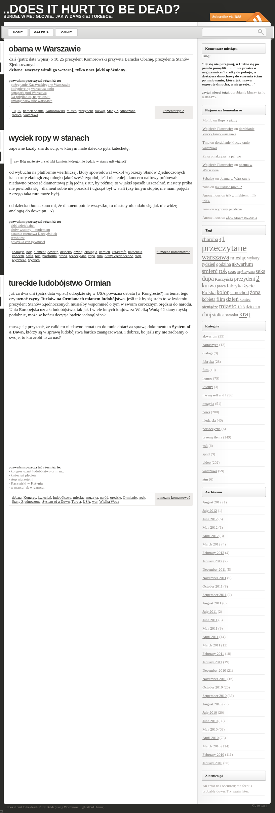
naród (104, 497)
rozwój (100, 111)
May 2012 (210, 527)
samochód (239, 292)
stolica (17, 115)
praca (221, 286)
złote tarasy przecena (241, 217)
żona (255, 292)
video (206, 462)
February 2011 (213, 653)
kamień (104, 252)
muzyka (92, 497)
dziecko (66, 252)
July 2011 (209, 611)
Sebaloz (208, 178)
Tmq (205, 142)
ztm (205, 479)
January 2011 (212, 662)
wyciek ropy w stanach (49, 137)
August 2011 (211, 603)
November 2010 (214, 679)
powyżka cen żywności (28, 242)
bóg (29, 252)
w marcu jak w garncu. (28, 487)
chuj (206, 314)
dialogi (207, 353)
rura (100, 256)
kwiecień (44, 497)
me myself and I (214, 395)
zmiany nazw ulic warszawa (31, 101)
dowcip (52, 252)
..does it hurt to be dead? (91, 9)
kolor (223, 292)
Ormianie (130, 497)
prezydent (85, 111)
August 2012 (212, 502)
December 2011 (214, 569)
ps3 (204, 446)
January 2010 (212, 763)
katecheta (135, 252)
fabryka (234, 285)
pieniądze (210, 307)
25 (19, 111)
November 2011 (214, 578)
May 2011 (210, 628)
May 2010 (210, 729)
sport (206, 454)
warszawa (31, 115)
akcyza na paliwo (228, 156)
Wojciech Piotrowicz (217, 129)
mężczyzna (245, 271)
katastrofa (119, 252)
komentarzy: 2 (173, 111)
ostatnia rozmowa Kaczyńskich (34, 234)
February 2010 (213, 754)
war (94, 501)
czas (232, 271)
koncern (18, 256)
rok (223, 270)
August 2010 (212, 704)
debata (17, 497)
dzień (232, 299)
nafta (29, 256)
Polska (208, 292)
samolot (231, 315)
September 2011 (214, 595)
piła (38, 256)
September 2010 (214, 696)
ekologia (90, 252)
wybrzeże (19, 260)
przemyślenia (212, 437)
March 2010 (211, 746)
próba (62, 256)
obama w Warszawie (45, 48)
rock (142, 497)
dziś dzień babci (23, 225)
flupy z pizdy (227, 120)
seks (260, 271)
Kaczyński (224, 279)
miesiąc (79, 497)
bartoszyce (210, 345)
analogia (18, 252)
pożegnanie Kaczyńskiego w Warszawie (40, 84)
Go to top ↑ (259, 805)
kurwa (209, 285)
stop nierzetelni (22, 479)
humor (207, 378)
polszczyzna (211, 429)
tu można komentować (173, 252)
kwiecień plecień (23, 475)
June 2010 (210, 721)
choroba (210, 239)
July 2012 (209, 510)
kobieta (208, 299)
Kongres (30, 497)
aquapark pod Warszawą (29, 93)
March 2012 (211, 544)
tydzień (208, 264)
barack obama (33, 111)
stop (138, 256)
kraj (244, 314)
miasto (71, 111)
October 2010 (212, 687)
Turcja (76, 501)
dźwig (78, 252)
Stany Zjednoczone (121, 111)
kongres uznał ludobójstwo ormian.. (37, 471)
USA (86, 501)
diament (39, 252)
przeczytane (78, 256)
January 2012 (212, 561)
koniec (245, 299)
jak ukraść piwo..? (228, 187)
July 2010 (209, 712)
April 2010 (210, 738)
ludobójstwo (62, 497)
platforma (49, 256)
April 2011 (210, 637)
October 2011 (212, 586)
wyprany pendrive (228, 209)
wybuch (34, 260)
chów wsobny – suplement (30, 229)
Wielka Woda (109, 501)
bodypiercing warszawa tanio (32, 88)
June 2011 (210, 620)
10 (14, 111)
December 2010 (214, 670)
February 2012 (213, 553)
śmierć (210, 271)
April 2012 (210, 536)
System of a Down (56, 501)
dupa (208, 278)
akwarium (242, 264)
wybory (253, 258)
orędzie (115, 497)
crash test (18, 238)
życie (248, 285)
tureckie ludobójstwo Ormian (60, 282)
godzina (223, 264)
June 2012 (210, 519)
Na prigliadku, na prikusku (30, 97)
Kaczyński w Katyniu (27, 483)
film (221, 299)
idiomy (207, 387)
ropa (91, 256)
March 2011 (211, 645)
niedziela (209, 420)
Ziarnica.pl (214, 776)
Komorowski (55, 111)
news (206, 412)
